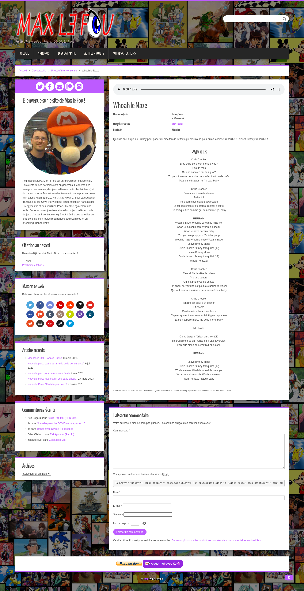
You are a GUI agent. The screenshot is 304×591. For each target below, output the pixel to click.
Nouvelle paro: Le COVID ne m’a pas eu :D (61, 424)
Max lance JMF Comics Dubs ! (45, 358)
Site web (118, 514)
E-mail (117, 505)
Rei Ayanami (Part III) (62, 435)
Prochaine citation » (34, 265)
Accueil (24, 53)
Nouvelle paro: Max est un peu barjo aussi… (53, 379)
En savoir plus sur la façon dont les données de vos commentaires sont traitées (216, 540)
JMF (146, 579)
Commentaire (121, 430)
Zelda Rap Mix (58, 440)
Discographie (67, 53)
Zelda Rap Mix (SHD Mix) (62, 418)
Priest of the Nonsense (64, 70)
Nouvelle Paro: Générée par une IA (48, 384)
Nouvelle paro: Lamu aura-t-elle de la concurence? (56, 364)
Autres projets (94, 53)
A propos (43, 53)
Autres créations (124, 53)
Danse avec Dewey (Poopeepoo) (56, 429)
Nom (116, 492)
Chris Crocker (177, 124)
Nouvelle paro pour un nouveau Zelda (49, 373)
